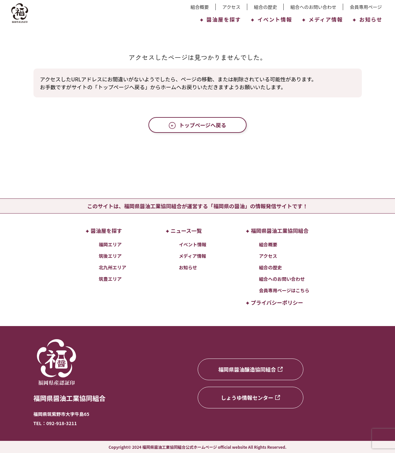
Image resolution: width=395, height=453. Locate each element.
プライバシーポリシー (274, 302)
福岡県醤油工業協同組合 (277, 231)
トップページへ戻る (197, 125)
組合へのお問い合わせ (313, 7)
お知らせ (367, 19)
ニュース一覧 (184, 231)
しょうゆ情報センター (250, 398)
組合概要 (199, 7)
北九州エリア (112, 267)
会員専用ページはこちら (284, 290)
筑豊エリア (110, 279)
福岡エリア (110, 244)
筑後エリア (110, 256)
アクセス (231, 7)
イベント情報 (271, 19)
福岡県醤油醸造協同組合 (250, 369)
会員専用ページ (366, 7)
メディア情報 (322, 19)
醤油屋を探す (220, 19)
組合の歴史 (265, 7)
